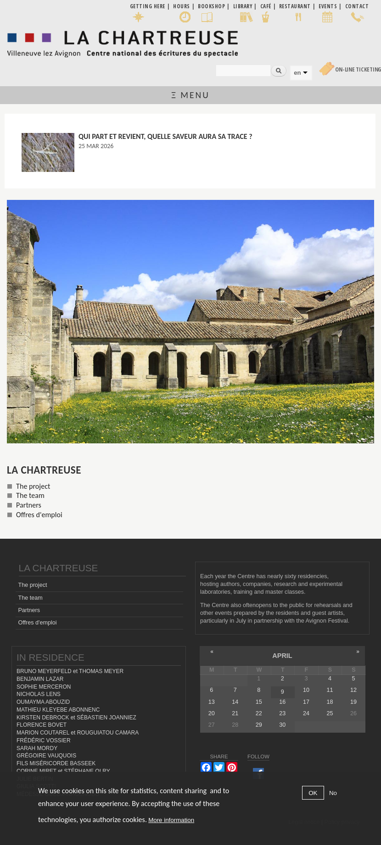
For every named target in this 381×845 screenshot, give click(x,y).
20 (211, 713)
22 (259, 713)
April (282, 655)
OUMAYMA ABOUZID (43, 702)
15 (259, 702)
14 (235, 702)
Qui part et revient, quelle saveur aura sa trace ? (165, 136)
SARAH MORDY (37, 748)
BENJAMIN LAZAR (40, 679)
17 (306, 702)
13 (211, 702)
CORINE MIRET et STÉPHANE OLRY (63, 771)
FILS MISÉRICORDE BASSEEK (56, 763)
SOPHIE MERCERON (44, 687)
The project (33, 486)
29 (259, 725)
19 (353, 702)
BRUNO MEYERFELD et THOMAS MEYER (70, 671)
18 (329, 702)
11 (329, 690)
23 (282, 713)
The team (30, 495)
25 (329, 713)
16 (282, 702)
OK (312, 793)
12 (353, 690)
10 (306, 690)
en (297, 72)
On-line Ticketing (358, 69)
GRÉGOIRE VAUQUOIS (46, 755)
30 (282, 725)
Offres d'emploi (39, 514)
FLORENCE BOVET (42, 725)
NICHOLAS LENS (39, 694)
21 (235, 713)
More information (171, 820)
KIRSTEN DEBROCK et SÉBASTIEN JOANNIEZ (76, 717)
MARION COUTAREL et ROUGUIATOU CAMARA (78, 732)
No (333, 793)
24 (306, 713)
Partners (28, 505)
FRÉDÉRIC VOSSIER (44, 740)
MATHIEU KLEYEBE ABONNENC (58, 710)
